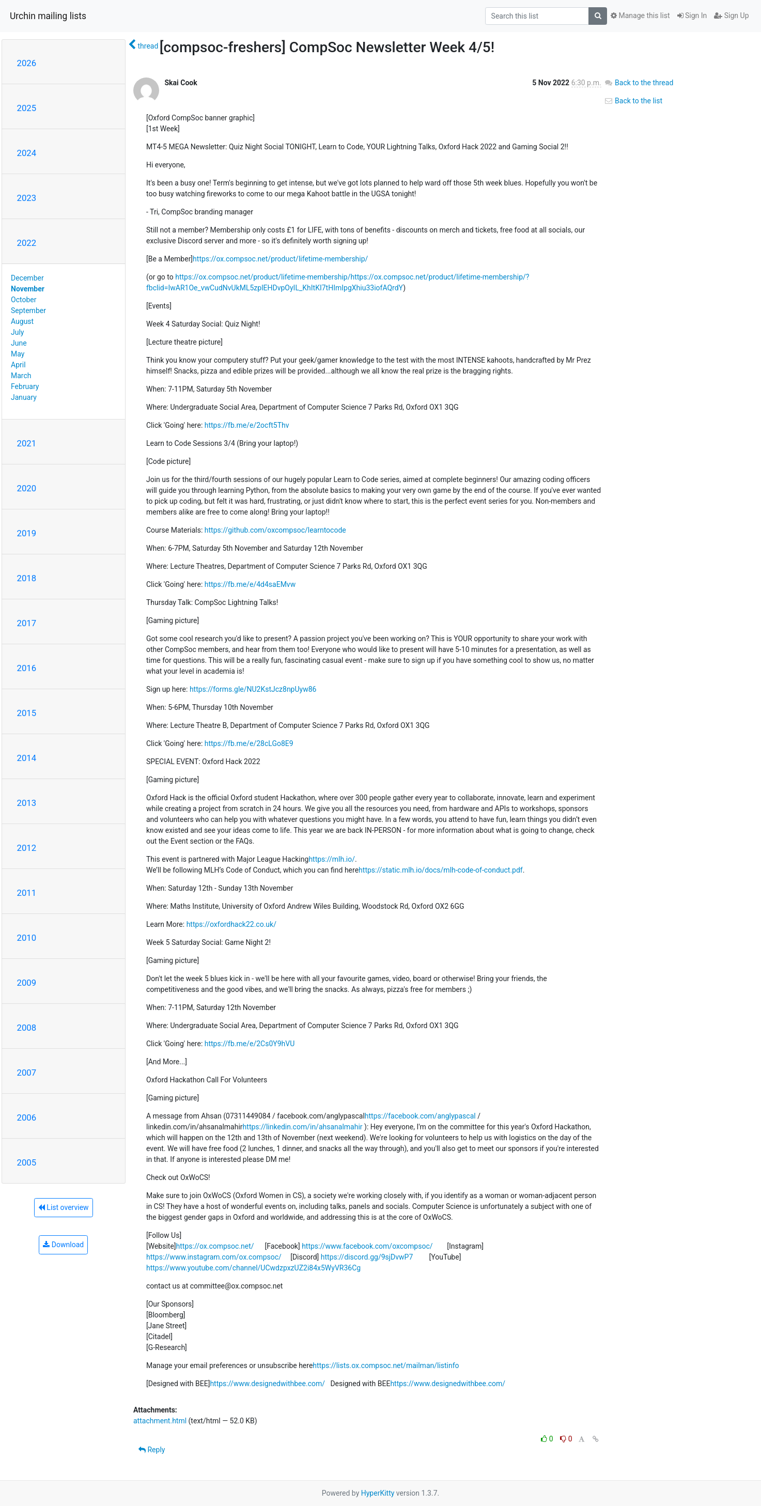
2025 (27, 108)
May (17, 354)
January (24, 397)
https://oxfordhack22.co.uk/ (231, 924)
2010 (27, 938)
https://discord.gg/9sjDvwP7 (367, 1257)
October (23, 300)
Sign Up (731, 15)
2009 (27, 982)
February (25, 386)
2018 (27, 578)
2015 (27, 713)
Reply (151, 1450)
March (21, 375)
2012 (27, 848)
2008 (27, 1027)
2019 (27, 533)
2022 (27, 243)
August (22, 321)
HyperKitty (378, 1493)
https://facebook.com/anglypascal (420, 1116)
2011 (27, 893)
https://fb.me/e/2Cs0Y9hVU (250, 1043)
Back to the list (633, 101)
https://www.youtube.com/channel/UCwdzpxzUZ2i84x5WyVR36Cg (253, 1268)
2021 (27, 443)
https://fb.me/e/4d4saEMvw (250, 584)
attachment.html (160, 1421)
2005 (27, 1162)
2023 (27, 198)
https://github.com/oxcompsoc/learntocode (275, 530)
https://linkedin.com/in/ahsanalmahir (303, 1127)
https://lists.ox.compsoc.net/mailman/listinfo (386, 1365)
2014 (27, 758)
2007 (27, 1072)
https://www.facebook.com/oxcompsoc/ (367, 1246)
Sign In (692, 15)
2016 (27, 668)
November (27, 289)
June (19, 343)
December (27, 278)
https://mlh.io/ (331, 859)
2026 (27, 63)
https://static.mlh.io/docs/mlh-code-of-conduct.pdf (441, 870)
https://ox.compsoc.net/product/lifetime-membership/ (280, 259)
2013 (27, 803)
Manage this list (640, 15)
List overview (63, 1207)
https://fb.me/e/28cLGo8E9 (249, 743)
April (18, 365)
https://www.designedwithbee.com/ (267, 1383)
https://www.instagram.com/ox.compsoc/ (214, 1257)
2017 (27, 623)
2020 (27, 488)
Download (63, 1244)
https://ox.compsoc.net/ (215, 1246)
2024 (27, 153)
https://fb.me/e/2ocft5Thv (247, 425)
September (28, 310)
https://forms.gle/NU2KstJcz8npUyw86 (253, 689)
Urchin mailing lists (48, 16)
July (17, 332)
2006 (27, 1117)
